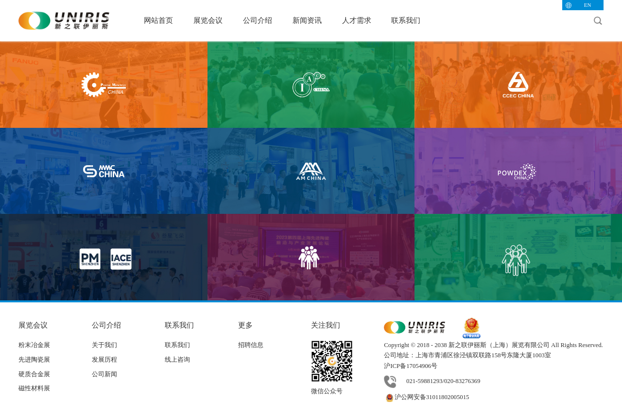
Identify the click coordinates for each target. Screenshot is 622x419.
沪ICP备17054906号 (410, 366)
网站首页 (158, 20)
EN (587, 5)
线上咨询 (177, 359)
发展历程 (104, 359)
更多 (245, 325)
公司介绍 (257, 20)
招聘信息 (250, 345)
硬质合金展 (34, 374)
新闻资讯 (307, 20)
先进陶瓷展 (34, 359)
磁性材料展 (34, 388)
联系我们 (405, 20)
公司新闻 (104, 374)
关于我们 (104, 345)
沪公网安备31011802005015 (426, 397)
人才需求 (356, 20)
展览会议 (208, 20)
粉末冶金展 (34, 345)
